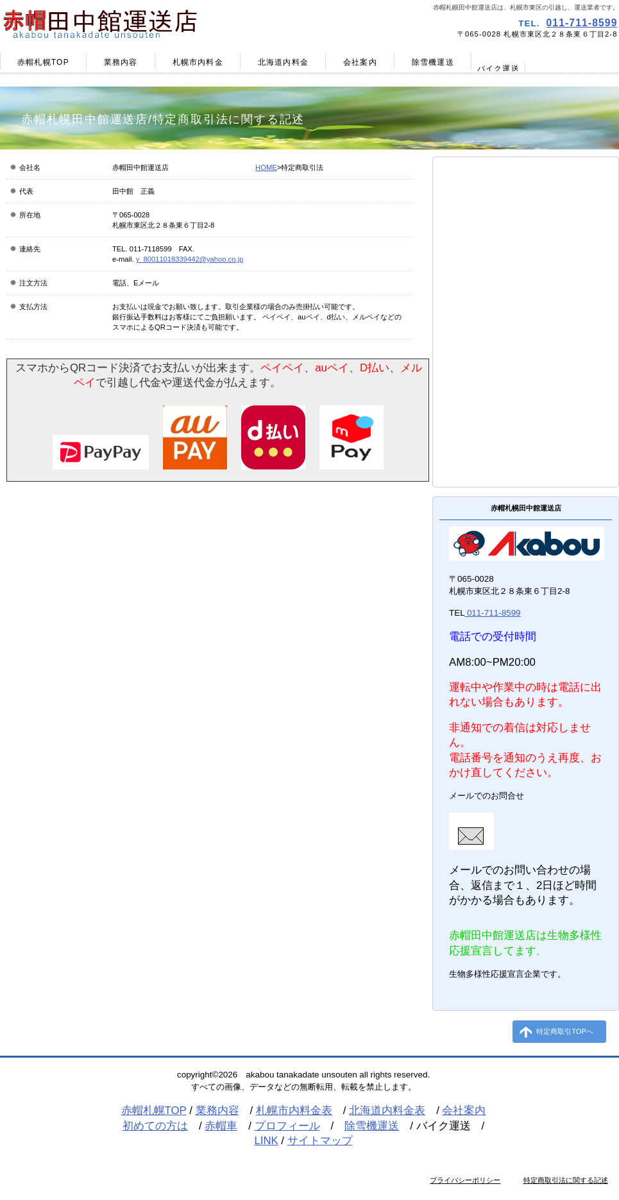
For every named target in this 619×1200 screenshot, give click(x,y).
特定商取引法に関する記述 (565, 1180)
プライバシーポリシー (465, 1180)
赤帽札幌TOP (154, 1110)
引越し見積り (525, 402)
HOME (266, 167)
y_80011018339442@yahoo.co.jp (190, 259)
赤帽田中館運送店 (152, 22)
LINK (266, 1141)
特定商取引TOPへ (564, 1031)
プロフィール (525, 292)
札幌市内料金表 (294, 1110)
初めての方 (525, 236)
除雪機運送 (371, 1126)
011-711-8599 (582, 22)
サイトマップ (525, 457)
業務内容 (217, 1110)
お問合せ (525, 430)
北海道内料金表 (387, 1110)
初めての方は (155, 1126)
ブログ (525, 347)
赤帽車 (525, 264)
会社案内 (464, 1110)
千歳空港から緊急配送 (525, 374)
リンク (525, 319)
